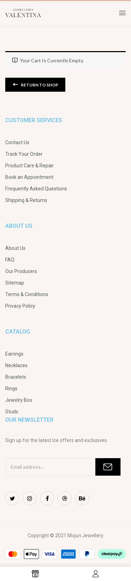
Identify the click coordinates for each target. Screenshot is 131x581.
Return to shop (39, 85)
